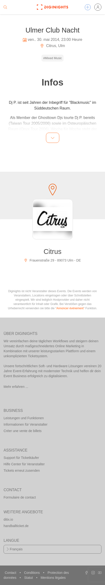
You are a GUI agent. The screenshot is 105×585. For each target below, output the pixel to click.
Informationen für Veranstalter (25, 424)
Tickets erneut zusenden (22, 470)
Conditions (32, 573)
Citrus (52, 251)
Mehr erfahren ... (16, 387)
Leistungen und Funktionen (24, 418)
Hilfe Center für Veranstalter (24, 464)
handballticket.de (16, 526)
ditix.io (8, 519)
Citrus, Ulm (52, 46)
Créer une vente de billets (23, 431)
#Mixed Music (52, 58)
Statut (29, 578)
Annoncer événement (70, 308)
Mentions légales (53, 578)
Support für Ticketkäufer (21, 458)
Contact (11, 573)
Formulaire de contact (20, 497)
